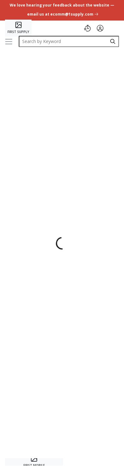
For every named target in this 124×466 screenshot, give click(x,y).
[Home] (18, 28)
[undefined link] (62, 10)
